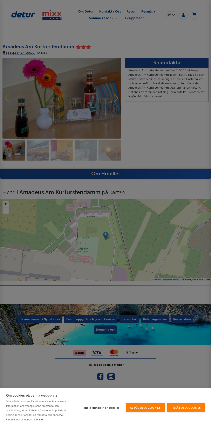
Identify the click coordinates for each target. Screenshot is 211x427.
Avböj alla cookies (145, 415)
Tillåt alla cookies (186, 415)
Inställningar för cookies (102, 415)
